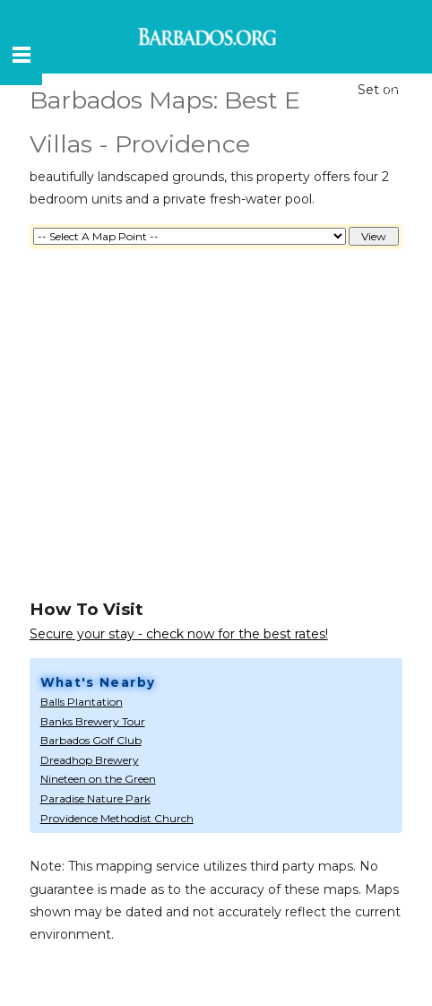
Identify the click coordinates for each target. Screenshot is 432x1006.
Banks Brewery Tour (92, 721)
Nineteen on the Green (98, 778)
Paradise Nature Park (95, 798)
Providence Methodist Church (117, 818)
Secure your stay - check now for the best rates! (179, 634)
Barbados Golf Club (91, 740)
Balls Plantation (81, 701)
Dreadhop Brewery (89, 760)
